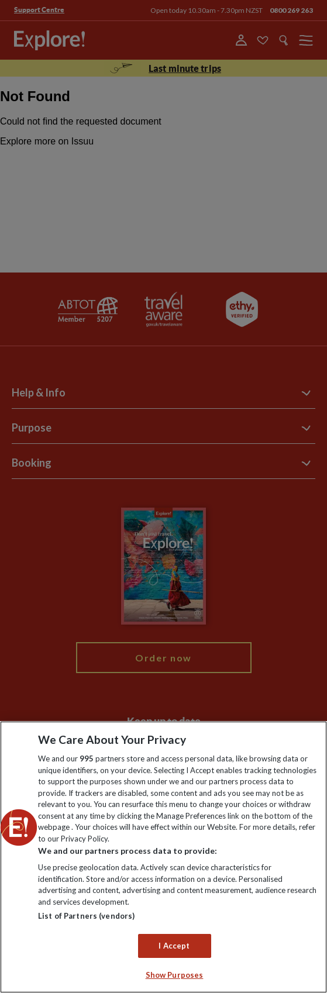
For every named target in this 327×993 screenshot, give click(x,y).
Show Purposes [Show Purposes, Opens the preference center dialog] (175, 975)
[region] (163, 857)
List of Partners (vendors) (86, 915)
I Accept (174, 945)
